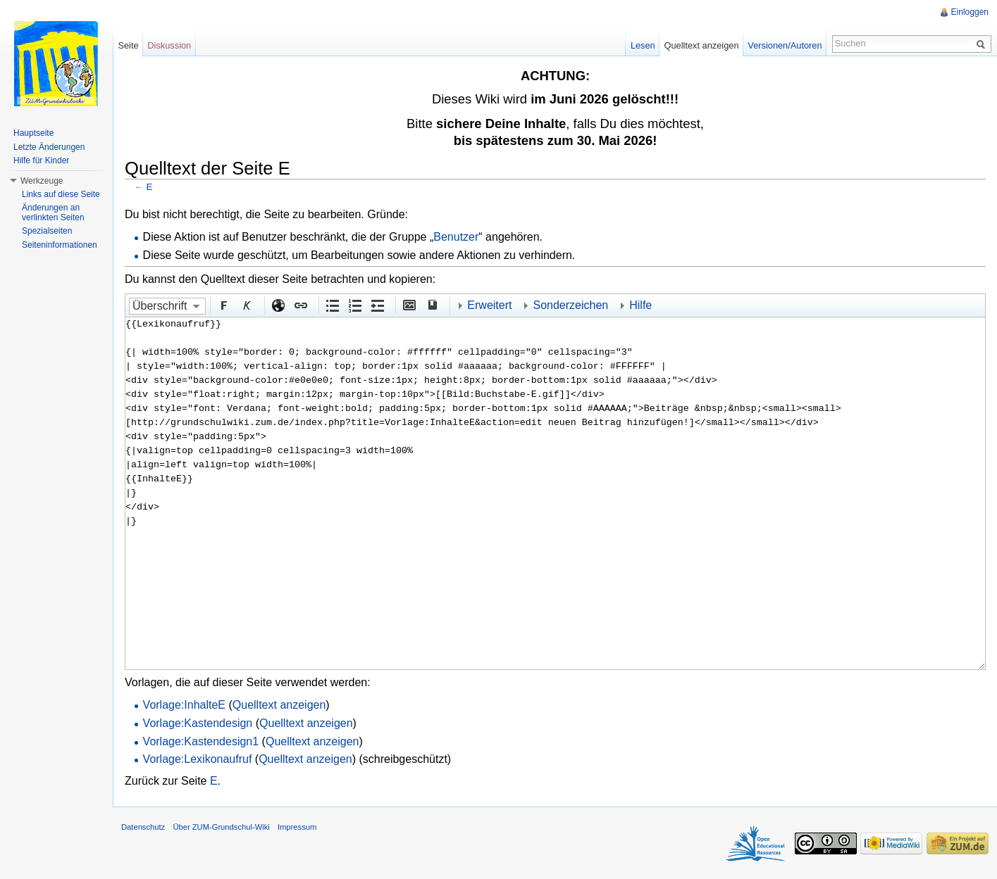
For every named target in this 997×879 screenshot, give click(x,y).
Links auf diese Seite (61, 194)
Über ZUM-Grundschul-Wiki (221, 827)
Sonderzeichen (570, 305)
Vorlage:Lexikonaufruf (197, 759)
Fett (223, 304)
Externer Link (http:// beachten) (277, 304)
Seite (128, 45)
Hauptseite (33, 133)
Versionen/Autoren (785, 45)
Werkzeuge (41, 181)
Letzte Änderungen (49, 147)
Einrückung (377, 304)
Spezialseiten (47, 231)
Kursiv (245, 304)
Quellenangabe (431, 304)
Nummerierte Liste (354, 304)
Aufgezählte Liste (331, 304)
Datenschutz (143, 827)
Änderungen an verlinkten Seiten (53, 212)
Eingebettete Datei (408, 304)
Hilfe (640, 305)
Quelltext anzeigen (279, 705)
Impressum (297, 827)
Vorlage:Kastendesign (198, 723)
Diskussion (169, 45)
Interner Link (300, 304)
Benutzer (455, 237)
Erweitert (489, 305)
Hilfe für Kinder (41, 160)
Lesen (643, 45)
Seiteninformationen (59, 245)
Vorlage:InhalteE (184, 705)
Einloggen (970, 12)
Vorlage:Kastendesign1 (201, 741)
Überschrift (159, 306)
